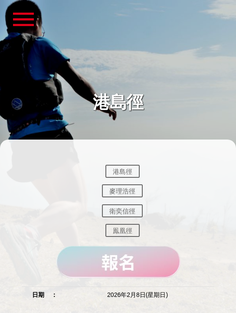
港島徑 (122, 171)
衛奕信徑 (122, 210)
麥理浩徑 (122, 191)
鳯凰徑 (122, 230)
